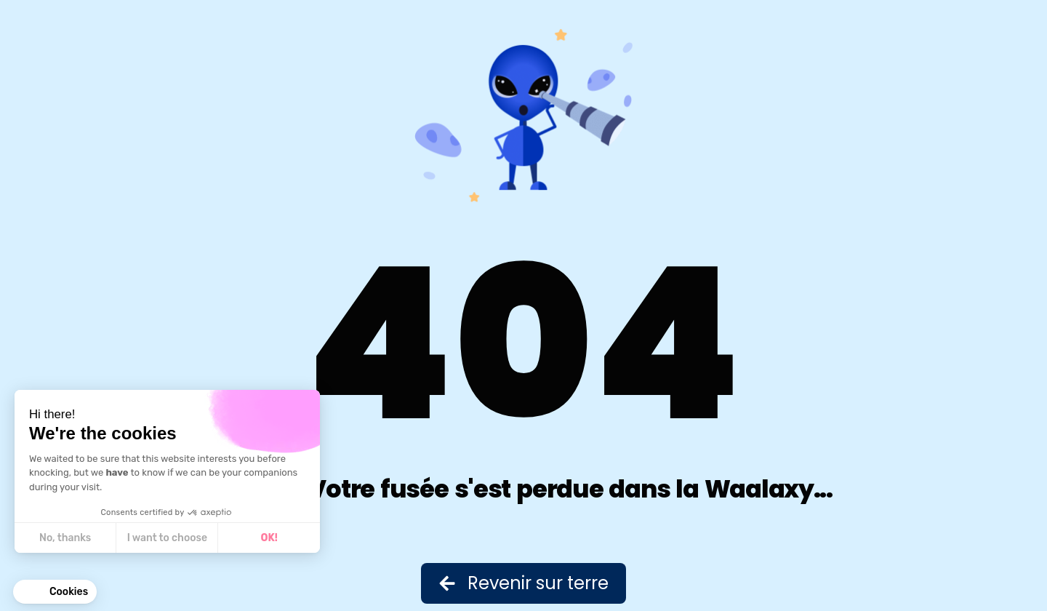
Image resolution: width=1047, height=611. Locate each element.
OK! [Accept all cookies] (269, 538)
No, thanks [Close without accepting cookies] (65, 538)
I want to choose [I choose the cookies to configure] (167, 538)
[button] (55, 592)
